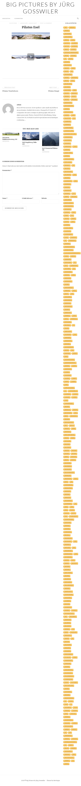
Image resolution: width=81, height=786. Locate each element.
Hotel (66, 318)
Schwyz (74, 610)
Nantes (73, 459)
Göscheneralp (69, 287)
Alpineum (74, 46)
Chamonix (67, 124)
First (73, 221)
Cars (73, 115)
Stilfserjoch (68, 672)
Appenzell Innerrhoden (71, 52)
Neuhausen (68, 469)
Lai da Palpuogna (69, 359)
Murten (67, 450)
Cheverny (67, 143)
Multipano (67, 447)
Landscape (24, 23)
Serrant (67, 629)
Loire (66, 384)
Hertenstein (68, 306)
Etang (66, 215)
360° (66, 27)
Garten (73, 256)
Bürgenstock (68, 112)
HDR (72, 293)
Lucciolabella (73, 390)
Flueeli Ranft (68, 227)
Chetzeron (68, 140)
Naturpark (67, 463)
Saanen (67, 563)
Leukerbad (68, 375)
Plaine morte (73, 516)
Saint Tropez (68, 572)
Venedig (67, 738)
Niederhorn (68, 478)
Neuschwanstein (69, 472)
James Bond (68, 331)
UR (65, 732)
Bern (72, 80)
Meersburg (74, 416)
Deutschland (68, 171)
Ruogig (67, 560)
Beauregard (68, 74)
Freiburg (67, 243)
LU (65, 390)
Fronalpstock (69, 249)
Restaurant (68, 541)
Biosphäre (67, 90)
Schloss (67, 604)
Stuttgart (74, 682)
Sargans (67, 588)
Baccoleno (68, 65)
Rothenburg (68, 557)
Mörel (66, 456)
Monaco (67, 428)
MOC (66, 425)
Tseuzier (67, 723)
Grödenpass (68, 281)
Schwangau (68, 607)
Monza (66, 437)
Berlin (66, 80)
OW (75, 503)
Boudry (67, 93)
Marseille (67, 409)
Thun (66, 704)
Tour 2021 (73, 713)
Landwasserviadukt (70, 362)
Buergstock (68, 102)
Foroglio (73, 237)
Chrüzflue (68, 146)
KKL (72, 350)
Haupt (66, 293)
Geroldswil (68, 262)
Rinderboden (68, 550)
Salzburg (67, 578)
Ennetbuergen (69, 206)
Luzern (74, 397)
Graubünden (68, 271)
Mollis (72, 425)
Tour (66, 713)
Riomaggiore (68, 553)
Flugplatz (67, 231)
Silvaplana (74, 632)
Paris (66, 506)
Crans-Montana (69, 159)
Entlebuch (68, 209)
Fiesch (73, 218)
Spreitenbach (68, 654)
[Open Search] (78, 18)
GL (74, 262)
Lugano (75, 394)
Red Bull (67, 535)
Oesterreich (68, 500)
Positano (67, 528)
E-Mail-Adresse (27, 198)
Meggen (67, 419)
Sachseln (74, 563)
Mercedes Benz (69, 422)
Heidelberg (68, 296)
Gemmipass (67, 259)
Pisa (66, 516)
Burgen (67, 108)
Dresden (67, 177)
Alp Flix (67, 46)
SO (72, 638)
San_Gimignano (69, 585)
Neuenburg (68, 466)
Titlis (75, 707)
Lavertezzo (68, 368)
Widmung (67, 754)
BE (71, 71)
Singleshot (68, 635)
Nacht (66, 459)
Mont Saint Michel (70, 434)
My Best (67, 453)
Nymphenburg (68, 484)
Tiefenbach (68, 707)
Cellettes (67, 118)
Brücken (74, 99)
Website (44, 198)
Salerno (67, 575)
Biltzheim (67, 86)
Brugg (74, 96)
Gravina (67, 274)
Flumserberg (68, 234)
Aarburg (72, 27)
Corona (67, 155)
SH (73, 629)
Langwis (67, 365)
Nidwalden (67, 475)
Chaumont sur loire (70, 133)
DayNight (67, 165)
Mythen (74, 453)
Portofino (67, 522)
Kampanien (67, 337)
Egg (76, 180)
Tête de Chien (68, 726)
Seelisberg (73, 616)
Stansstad (67, 663)
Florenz (67, 224)
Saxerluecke (68, 591)
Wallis (66, 748)
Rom (76, 553)
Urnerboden (68, 735)
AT (65, 58)
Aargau (67, 30)
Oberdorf (67, 491)
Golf (66, 265)
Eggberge (67, 184)
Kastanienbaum (69, 347)
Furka (66, 256)
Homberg (67, 315)
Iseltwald (67, 325)
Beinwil (67, 77)
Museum (74, 450)
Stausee (67, 666)
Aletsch (67, 43)
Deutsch (67, 168)
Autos (70, 58)
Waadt (71, 745)
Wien (74, 754)
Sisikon (67, 638)
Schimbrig (67, 600)
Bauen (66, 71)
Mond (73, 428)
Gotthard (67, 268)
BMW (74, 90)
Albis (72, 39)
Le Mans (67, 372)
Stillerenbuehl (69, 676)
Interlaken (68, 321)
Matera (75, 409)
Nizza (66, 481)
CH (74, 118)
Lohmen (73, 381)
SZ (65, 701)
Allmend (74, 43)
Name (4, 198)
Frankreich (72, 240)
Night (75, 478)
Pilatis (72, 510)
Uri (70, 732)
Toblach (67, 710)
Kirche (66, 350)
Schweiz (67, 610)
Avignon (67, 61)
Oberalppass (68, 488)
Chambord (67, 121)
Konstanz (67, 353)
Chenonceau (68, 137)
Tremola (67, 716)
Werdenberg (68, 751)
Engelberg (68, 199)
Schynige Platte (69, 613)
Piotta (73, 513)
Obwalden (67, 497)
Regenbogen (68, 538)
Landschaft (33, 23)
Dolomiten (67, 174)
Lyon (66, 400)
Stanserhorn (68, 660)
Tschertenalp (68, 719)
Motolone (67, 441)
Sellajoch (67, 625)
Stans (74, 657)
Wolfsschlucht (69, 757)
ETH (72, 215)
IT (73, 325)
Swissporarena (69, 698)
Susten (67, 688)
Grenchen (67, 278)
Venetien (74, 738)
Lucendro (67, 394)
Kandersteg (68, 340)
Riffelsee (67, 547)
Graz (73, 274)
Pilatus (67, 513)
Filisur (66, 221)
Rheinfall (67, 544)
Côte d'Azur (68, 162)
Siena (66, 632)
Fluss (66, 237)
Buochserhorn (69, 105)
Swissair (67, 694)
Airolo (66, 39)
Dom (75, 174)
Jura (75, 334)
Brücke (67, 99)
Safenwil (67, 569)
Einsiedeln (67, 190)
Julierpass (67, 334)
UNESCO (74, 729)
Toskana (74, 710)
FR (65, 240)
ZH (73, 760)
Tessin (70, 701)
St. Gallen (67, 657)
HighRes (67, 309)
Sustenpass (68, 691)
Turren (75, 723)
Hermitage (67, 303)
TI (70, 704)
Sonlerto (67, 647)
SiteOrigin (56, 780)
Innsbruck (74, 318)
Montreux (67, 431)
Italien (66, 328)
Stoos (66, 682)
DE (73, 165)
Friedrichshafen (69, 246)
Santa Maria (68, 582)
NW (71, 481)
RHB (75, 541)
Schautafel (68, 597)
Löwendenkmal (69, 403)
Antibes (73, 49)
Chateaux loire (69, 130)
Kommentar (19, 18)
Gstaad (67, 284)
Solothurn (68, 644)
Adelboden (68, 33)
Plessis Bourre (69, 519)
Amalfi (66, 49)
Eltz (74, 193)
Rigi (74, 547)
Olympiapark (68, 503)
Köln (66, 356)
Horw (74, 315)
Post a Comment (46, 23)
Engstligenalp (69, 202)
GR (74, 268)
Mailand (67, 406)
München (73, 456)
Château (67, 149)
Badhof (67, 68)
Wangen (73, 748)
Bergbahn (74, 77)
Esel (73, 212)
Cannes (67, 115)
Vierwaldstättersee (70, 741)
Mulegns (67, 444)
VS (65, 745)
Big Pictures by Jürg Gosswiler (40, 8)
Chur (75, 146)
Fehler (66, 218)
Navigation (6, 18)
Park (72, 506)
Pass (66, 510)
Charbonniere (68, 127)
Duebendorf (68, 180)
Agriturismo (68, 36)
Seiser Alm (67, 619)
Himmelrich (68, 312)
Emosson (73, 196)
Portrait (67, 525)
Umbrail (67, 729)
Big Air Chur (68, 83)
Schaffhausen (69, 594)
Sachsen (67, 566)
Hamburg (67, 290)
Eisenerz (67, 193)
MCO (76, 412)
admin (19, 105)
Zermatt (67, 760)
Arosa (66, 55)
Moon (72, 437)
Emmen (66, 196)
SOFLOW (67, 641)
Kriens (75, 353)
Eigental (67, 187)
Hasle (74, 290)
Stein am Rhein (68, 669)
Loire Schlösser (69, 387)
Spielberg (67, 651)
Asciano (73, 55)
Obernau (67, 494)
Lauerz (74, 365)
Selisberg (67, 622)
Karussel (67, 343)
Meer (66, 416)
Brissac (67, 96)
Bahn (73, 68)
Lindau (66, 381)
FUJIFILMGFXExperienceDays (72, 253)
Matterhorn (68, 412)
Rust (73, 560)
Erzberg (67, 212)
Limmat (74, 378)
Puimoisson (68, 531)
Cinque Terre (68, 152)
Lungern (67, 397)
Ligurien (67, 378)
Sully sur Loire (69, 685)
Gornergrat (73, 265)
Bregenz (74, 93)
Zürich (66, 763)
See (66, 616)
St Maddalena (68, 679)
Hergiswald (68, 300)
